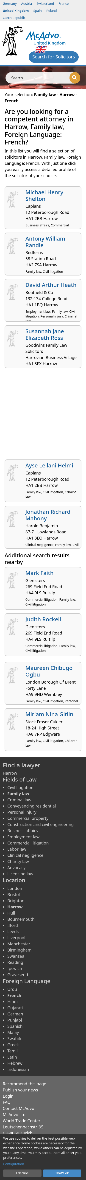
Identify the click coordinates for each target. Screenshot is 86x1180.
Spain (37, 10)
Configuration (13, 1164)
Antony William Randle (45, 242)
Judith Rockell (43, 619)
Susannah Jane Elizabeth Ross (44, 334)
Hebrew (14, 1063)
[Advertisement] (43, 415)
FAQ (7, 1102)
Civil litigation (20, 787)
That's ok (62, 1173)
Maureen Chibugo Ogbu (49, 671)
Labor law (16, 849)
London (14, 888)
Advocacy (16, 867)
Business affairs (22, 830)
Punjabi (14, 1020)
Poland (51, 10)
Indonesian (18, 1069)
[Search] (74, 78)
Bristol (13, 894)
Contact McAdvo (18, 1108)
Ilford (12, 925)
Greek (13, 1044)
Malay (13, 1032)
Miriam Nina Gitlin (49, 714)
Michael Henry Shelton (44, 195)
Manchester (18, 944)
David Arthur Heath (51, 284)
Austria (26, 3)
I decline (22, 1173)
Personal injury (21, 812)
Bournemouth (21, 919)
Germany (10, 3)
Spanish (15, 1026)
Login (8, 1096)
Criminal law (19, 799)
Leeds (13, 931)
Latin (12, 1057)
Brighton (15, 900)
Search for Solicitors (53, 57)
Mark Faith (39, 573)
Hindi (12, 1001)
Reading (15, 962)
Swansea (15, 956)
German (15, 1014)
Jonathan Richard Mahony (47, 515)
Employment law (23, 836)
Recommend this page (24, 1083)
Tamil (12, 1051)
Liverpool (16, 937)
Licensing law (20, 873)
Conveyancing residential (31, 806)
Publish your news (20, 1090)
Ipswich (14, 968)
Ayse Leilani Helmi (49, 465)
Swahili (14, 1038)
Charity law (18, 861)
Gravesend (17, 974)
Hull (11, 913)
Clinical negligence (25, 855)
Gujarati (15, 1007)
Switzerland (45, 3)
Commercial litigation (28, 843)
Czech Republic (14, 18)
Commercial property (27, 818)
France (64, 3)
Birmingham (19, 950)
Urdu (12, 989)
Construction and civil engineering (40, 824)
